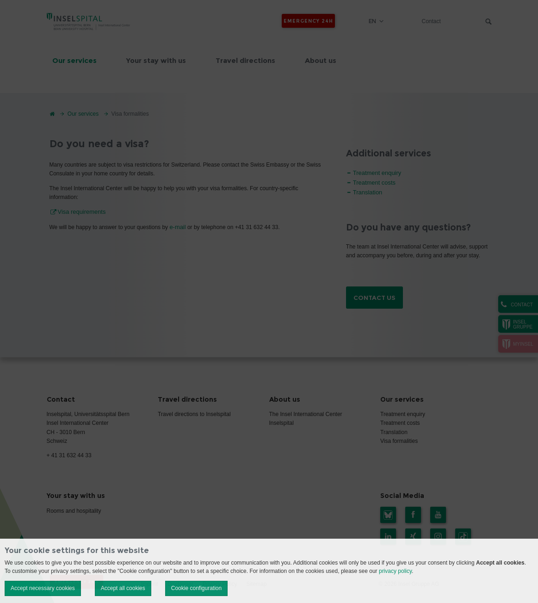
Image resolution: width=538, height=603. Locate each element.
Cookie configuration (196, 588)
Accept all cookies (123, 588)
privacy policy (395, 571)
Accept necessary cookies (43, 588)
